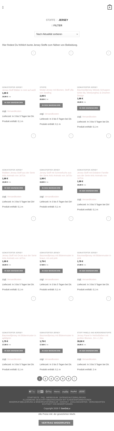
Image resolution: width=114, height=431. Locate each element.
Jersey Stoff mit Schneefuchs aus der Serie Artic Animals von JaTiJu (56, 174)
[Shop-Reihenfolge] (56, 34)
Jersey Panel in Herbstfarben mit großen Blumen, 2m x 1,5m (92, 336)
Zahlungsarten (78, 402)
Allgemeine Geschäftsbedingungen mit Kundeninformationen (57, 400)
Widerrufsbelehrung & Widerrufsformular (33, 402)
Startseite (33, 398)
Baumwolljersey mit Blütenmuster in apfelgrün (19, 336)
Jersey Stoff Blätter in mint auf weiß (19, 90)
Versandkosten (14, 111)
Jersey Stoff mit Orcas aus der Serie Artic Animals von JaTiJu (19, 256)
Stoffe (50, 20)
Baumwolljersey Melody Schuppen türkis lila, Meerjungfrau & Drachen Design (93, 93)
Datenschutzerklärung (72, 398)
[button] (4, 7)
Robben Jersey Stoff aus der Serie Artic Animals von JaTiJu (18, 174)
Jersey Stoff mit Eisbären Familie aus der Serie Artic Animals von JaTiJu (92, 175)
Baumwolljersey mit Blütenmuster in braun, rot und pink (56, 256)
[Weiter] (74, 378)
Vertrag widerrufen (55, 422)
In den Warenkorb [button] (13, 102)
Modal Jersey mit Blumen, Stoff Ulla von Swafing (56, 91)
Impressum (52, 398)
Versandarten (97, 402)
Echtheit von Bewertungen (57, 404)
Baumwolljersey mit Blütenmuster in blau (56, 336)
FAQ (43, 398)
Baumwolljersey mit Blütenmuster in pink (94, 256)
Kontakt (64, 402)
